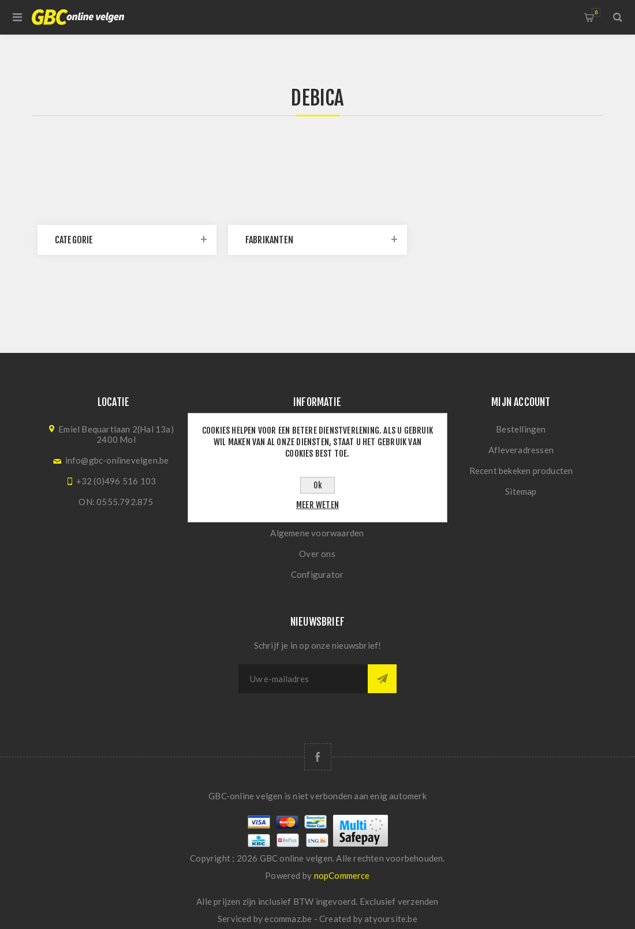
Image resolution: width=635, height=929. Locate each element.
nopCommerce (342, 875)
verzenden (418, 901)
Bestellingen (521, 429)
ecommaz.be (288, 918)
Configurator (317, 574)
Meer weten (317, 504)
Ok (317, 485)
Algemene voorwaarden (317, 533)
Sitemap (520, 491)
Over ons (317, 553)
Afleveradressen (521, 450)
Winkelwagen (596, 12)
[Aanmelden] (303, 678)
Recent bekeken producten (521, 470)
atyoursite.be (390, 918)
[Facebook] (317, 756)
